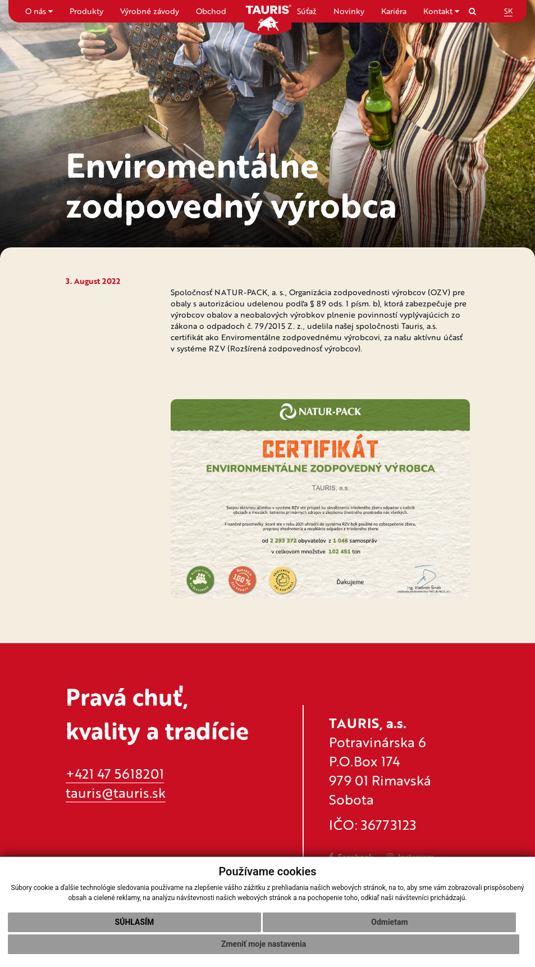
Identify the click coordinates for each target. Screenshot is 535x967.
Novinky (348, 11)
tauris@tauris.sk (116, 792)
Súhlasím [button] (134, 922)
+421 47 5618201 (115, 773)
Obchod (211, 11)
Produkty (86, 11)
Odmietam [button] (389, 922)
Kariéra (393, 11)
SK (508, 11)
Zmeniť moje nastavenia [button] (263, 943)
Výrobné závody (149, 11)
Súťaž (307, 11)
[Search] (472, 11)
